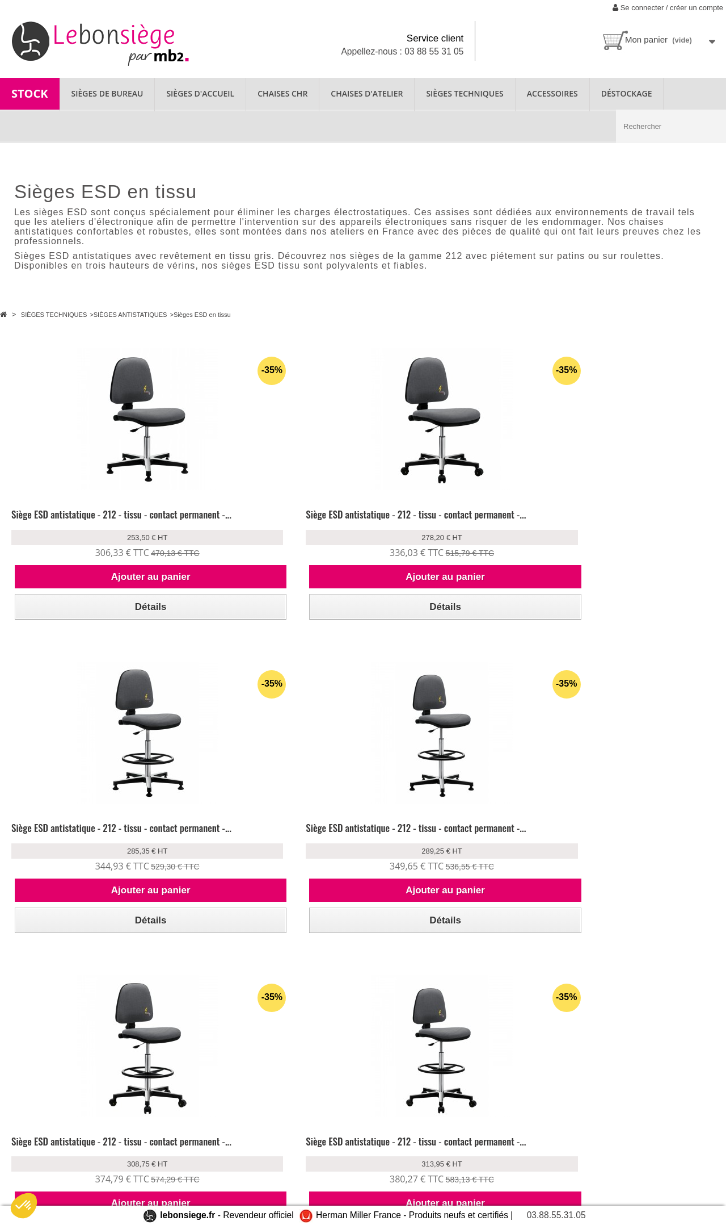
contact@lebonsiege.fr (454, 1186)
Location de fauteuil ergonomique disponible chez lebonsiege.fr (50, 1141)
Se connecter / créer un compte (668, 7)
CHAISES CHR (282, 93)
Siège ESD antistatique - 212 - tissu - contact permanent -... (79, 521)
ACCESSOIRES (552, 93)
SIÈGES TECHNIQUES (464, 93)
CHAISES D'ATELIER (367, 93)
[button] (23, 1205)
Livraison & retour (155, 1130)
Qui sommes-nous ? (43, 1115)
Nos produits (261, 1115)
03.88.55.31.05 (556, 1215)
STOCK (29, 93)
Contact (22, 1167)
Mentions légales (153, 1176)
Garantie (254, 1130)
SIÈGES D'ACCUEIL (200, 93)
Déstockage (626, 93)
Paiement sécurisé (155, 1146)
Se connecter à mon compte (172, 1115)
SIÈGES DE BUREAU (107, 93)
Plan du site (29, 1183)
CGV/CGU (142, 1161)
